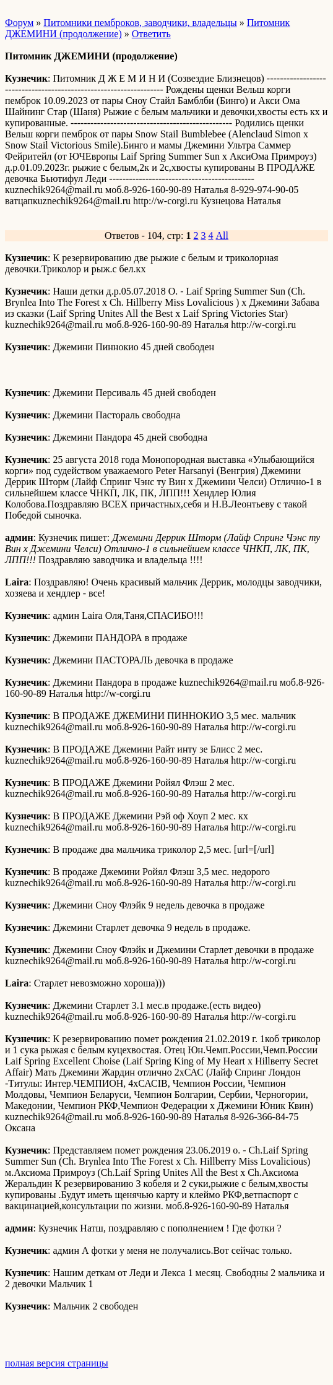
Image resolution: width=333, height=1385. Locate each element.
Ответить (151, 33)
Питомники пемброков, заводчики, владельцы (139, 22)
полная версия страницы (56, 1363)
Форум (19, 22)
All (222, 235)
